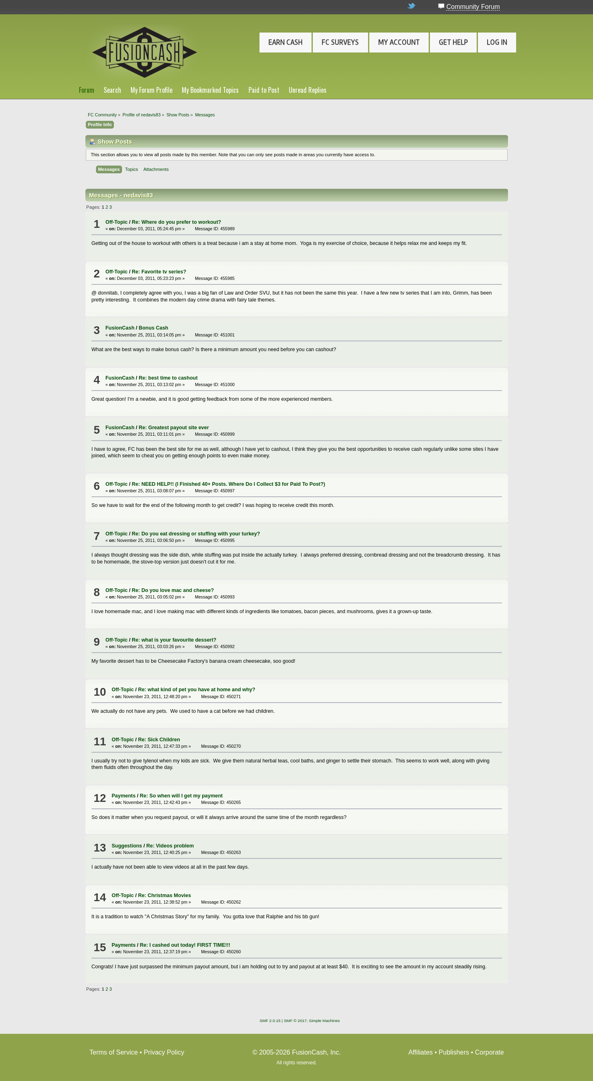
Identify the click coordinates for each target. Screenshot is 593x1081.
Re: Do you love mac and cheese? (173, 590)
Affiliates (420, 1052)
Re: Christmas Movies (164, 895)
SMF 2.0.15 (270, 1020)
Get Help (453, 42)
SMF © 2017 (295, 1020)
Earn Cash (285, 42)
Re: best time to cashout (168, 378)
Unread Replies (308, 90)
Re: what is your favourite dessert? (174, 640)
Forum (86, 90)
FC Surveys (340, 42)
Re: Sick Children (159, 740)
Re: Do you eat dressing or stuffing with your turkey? (196, 534)
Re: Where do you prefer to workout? (176, 222)
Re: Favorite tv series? (159, 272)
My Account (399, 42)
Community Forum (473, 6)
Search (112, 90)
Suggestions (126, 846)
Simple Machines (324, 1020)
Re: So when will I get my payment (181, 796)
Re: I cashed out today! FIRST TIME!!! (185, 945)
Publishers (454, 1052)
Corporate (489, 1052)
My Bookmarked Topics (210, 90)
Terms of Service (113, 1052)
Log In (497, 42)
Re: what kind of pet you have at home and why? (196, 689)
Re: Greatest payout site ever (174, 427)
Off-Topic (116, 222)
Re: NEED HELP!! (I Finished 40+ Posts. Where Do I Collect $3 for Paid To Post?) (228, 484)
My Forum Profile (151, 90)
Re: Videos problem (170, 846)
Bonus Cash (153, 328)
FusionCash (119, 328)
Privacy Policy (164, 1052)
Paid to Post (264, 90)
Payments (123, 796)
